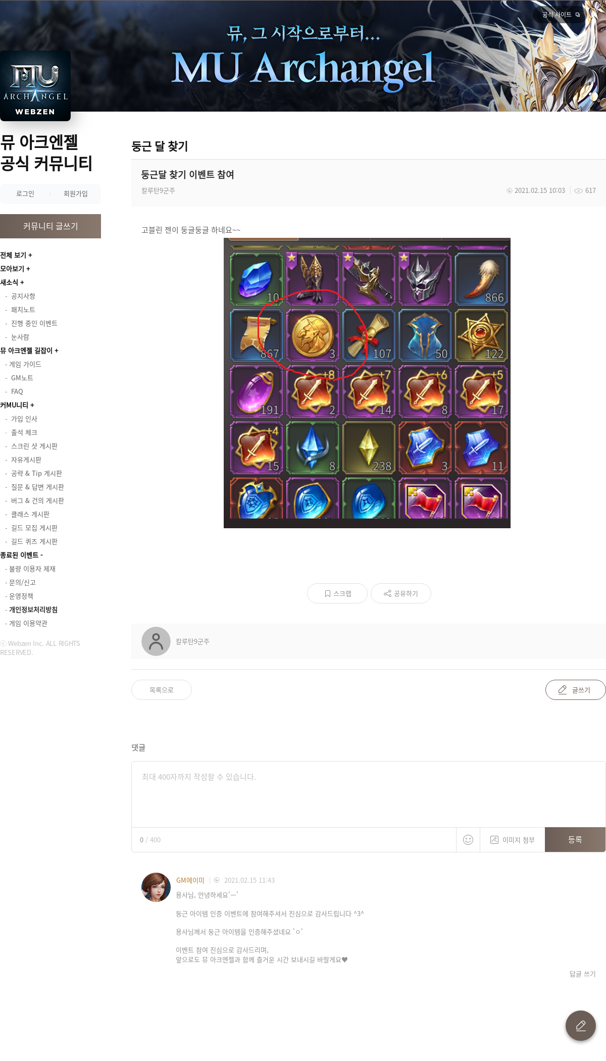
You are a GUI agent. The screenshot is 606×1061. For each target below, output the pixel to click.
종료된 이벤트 (19, 555)
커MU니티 (14, 405)
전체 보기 (13, 255)
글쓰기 (581, 689)
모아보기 (12, 268)
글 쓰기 (581, 1026)
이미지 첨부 (512, 836)
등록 (575, 839)
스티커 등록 (468, 840)
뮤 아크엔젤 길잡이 (26, 350)
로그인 (25, 193)
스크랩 (342, 593)
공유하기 (406, 593)
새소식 (9, 282)
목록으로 (161, 689)
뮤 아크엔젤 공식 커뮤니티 (46, 152)
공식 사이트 (557, 14)
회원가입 (76, 193)
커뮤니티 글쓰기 (50, 226)
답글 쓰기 (583, 973)
